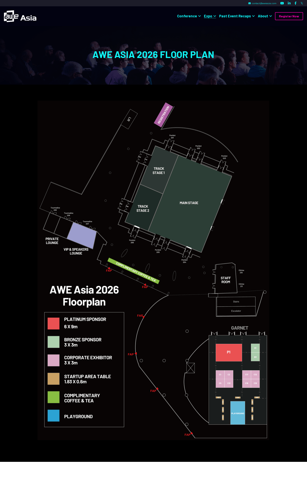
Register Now (289, 16)
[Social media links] (282, 3)
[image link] (20, 16)
